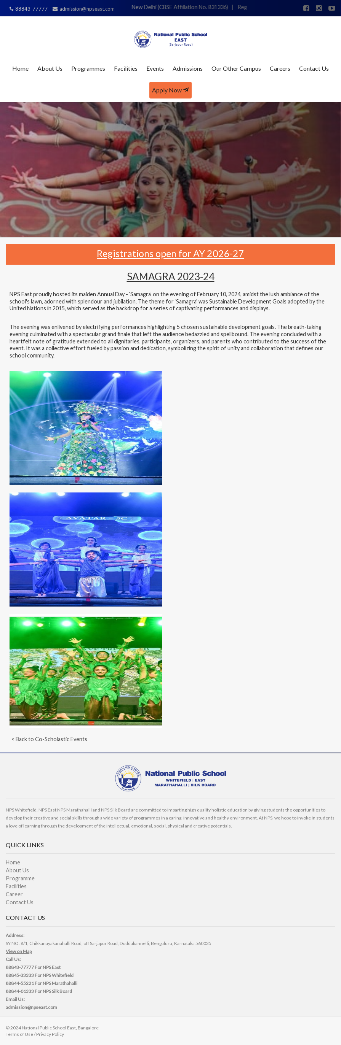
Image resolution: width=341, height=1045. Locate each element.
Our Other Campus (236, 68)
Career (14, 894)
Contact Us (314, 68)
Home (20, 68)
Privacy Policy (50, 1034)
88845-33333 (20, 975)
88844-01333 (20, 991)
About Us (49, 68)
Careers (280, 68)
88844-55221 (20, 983)
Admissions (188, 68)
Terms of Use (19, 1034)
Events (155, 68)
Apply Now (170, 90)
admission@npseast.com (31, 1007)
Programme (20, 878)
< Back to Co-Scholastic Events (49, 739)
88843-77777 (20, 967)
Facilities (126, 68)
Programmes (88, 68)
